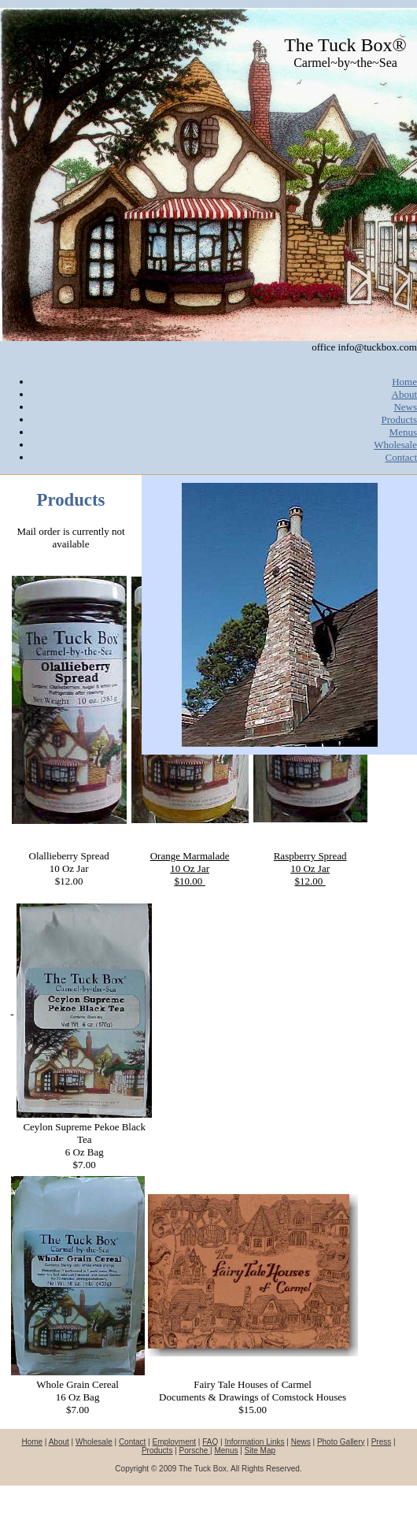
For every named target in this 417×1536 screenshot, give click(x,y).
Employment (175, 1442)
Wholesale (395, 445)
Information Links (254, 1442)
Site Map (260, 1450)
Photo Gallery (341, 1442)
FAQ (210, 1442)
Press (381, 1442)
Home (404, 382)
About (405, 394)
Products (400, 419)
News (405, 407)
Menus (403, 432)
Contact (401, 457)
